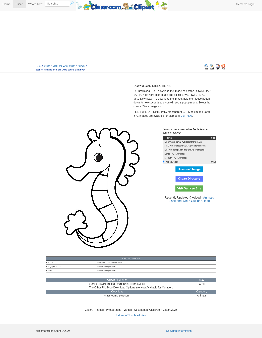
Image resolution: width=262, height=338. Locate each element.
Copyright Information (179, 330)
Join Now (186, 115)
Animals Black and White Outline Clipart (191, 199)
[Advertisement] (131, 37)
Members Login (245, 4)
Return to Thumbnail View (131, 315)
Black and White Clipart (64, 66)
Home (7, 4)
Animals (81, 66)
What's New (35, 4)
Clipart (21, 4)
